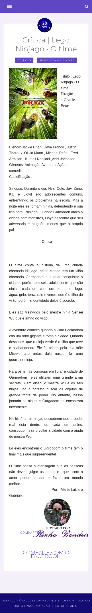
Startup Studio (64, 605)
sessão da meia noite (57, 60)
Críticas (24, 60)
